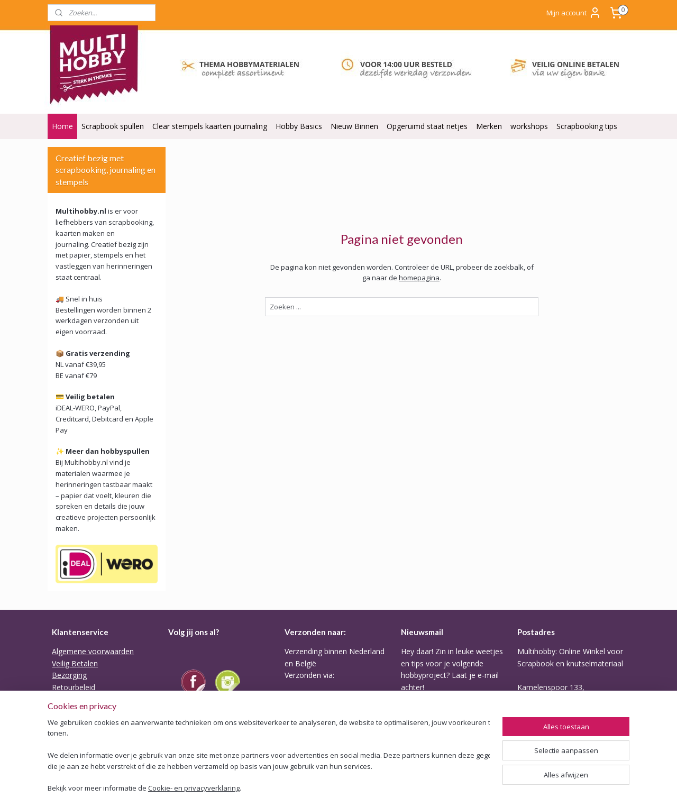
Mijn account (573, 12)
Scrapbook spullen (112, 126)
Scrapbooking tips (586, 126)
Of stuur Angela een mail (559, 746)
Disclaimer (70, 746)
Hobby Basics (299, 126)
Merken (489, 126)
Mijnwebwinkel (501, 788)
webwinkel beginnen (409, 788)
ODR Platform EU (82, 734)
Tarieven (299, 740)
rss (369, 788)
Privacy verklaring (81, 723)
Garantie (66, 699)
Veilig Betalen (75, 663)
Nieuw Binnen (354, 126)
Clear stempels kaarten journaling (209, 126)
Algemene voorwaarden (93, 651)
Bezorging (69, 675)
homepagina (419, 277)
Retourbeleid (73, 687)
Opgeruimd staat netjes (427, 126)
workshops (529, 126)
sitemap (346, 788)
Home (62, 126)
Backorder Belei (79, 710)
